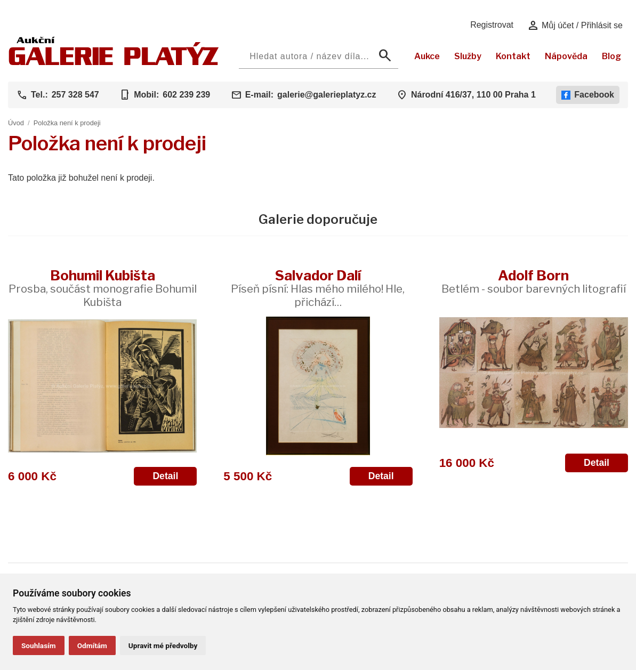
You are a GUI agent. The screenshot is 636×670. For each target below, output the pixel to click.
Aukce (427, 56)
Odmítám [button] (92, 645)
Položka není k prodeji (67, 123)
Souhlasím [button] (38, 645)
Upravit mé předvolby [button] (162, 645)
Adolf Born (533, 281)
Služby (467, 56)
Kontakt (513, 56)
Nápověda (566, 56)
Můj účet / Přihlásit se (575, 25)
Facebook (587, 95)
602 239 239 (186, 94)
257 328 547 (75, 94)
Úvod (16, 123)
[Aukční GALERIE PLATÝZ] (114, 62)
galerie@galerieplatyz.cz (326, 94)
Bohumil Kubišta (103, 288)
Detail (165, 476)
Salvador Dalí (318, 288)
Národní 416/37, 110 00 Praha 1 (473, 94)
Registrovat (491, 24)
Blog (611, 56)
